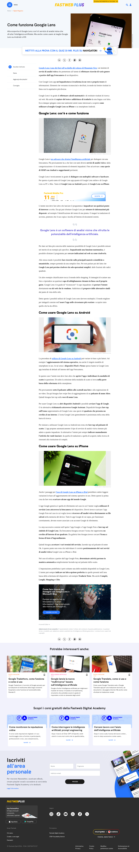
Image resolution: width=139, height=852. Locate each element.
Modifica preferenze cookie (106, 847)
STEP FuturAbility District (57, 836)
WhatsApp (74, 60)
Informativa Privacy (79, 847)
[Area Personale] (130, 5)
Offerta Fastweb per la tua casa (104, 1)
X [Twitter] (64, 60)
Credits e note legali (13, 836)
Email (79, 60)
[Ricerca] (127, 4)
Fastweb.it (10, 840)
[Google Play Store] (29, 821)
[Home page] (69, 4)
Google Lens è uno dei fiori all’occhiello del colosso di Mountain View (68, 68)
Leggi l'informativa (13, 788)
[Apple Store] (13, 821)
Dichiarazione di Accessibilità (123, 847)
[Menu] (12, 5)
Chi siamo (10, 833)
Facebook (69, 60)
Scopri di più (51, 612)
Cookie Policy (91, 847)
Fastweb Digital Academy (56, 833)
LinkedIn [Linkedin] (59, 60)
